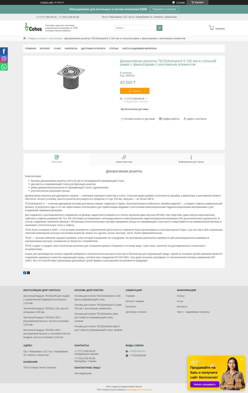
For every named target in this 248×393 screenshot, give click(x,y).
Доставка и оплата (93, 48)
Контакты (71, 48)
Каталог (45, 48)
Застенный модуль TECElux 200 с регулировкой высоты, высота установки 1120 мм (46, 321)
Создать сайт (46, 2)
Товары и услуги (37, 38)
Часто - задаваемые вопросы (193, 312)
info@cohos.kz (138, 351)
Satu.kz (138, 386)
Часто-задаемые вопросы (139, 48)
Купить (137, 91)
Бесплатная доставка (136, 109)
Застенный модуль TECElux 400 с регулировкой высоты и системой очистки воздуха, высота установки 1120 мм (46, 334)
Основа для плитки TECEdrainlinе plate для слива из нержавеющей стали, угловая (96, 317)
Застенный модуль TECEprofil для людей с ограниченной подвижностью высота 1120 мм (46, 299)
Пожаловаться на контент (139, 390)
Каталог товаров (135, 301)
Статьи (114, 48)
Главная (30, 48)
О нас (57, 48)
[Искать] (159, 28)
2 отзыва (180, 2)
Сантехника (55, 38)
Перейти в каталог (164, 9)
